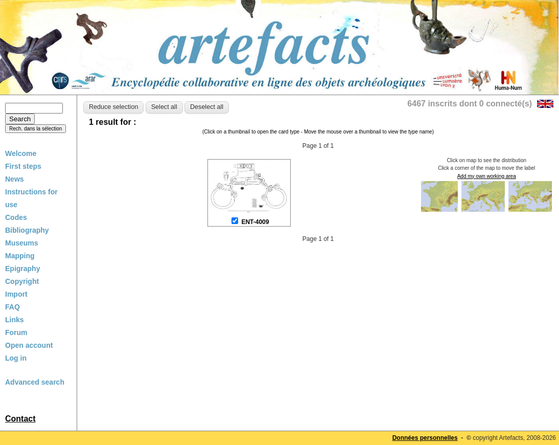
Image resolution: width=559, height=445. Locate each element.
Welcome (20, 153)
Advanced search (34, 382)
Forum (16, 332)
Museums (21, 243)
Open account (29, 345)
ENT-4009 (255, 222)
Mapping (20, 256)
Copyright (22, 281)
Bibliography (27, 230)
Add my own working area (486, 176)
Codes (16, 217)
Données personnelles (425, 437)
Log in (16, 358)
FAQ (12, 307)
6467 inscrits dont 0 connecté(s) (469, 103)
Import (16, 294)
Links (14, 320)
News (14, 179)
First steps (23, 166)
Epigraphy (22, 268)
